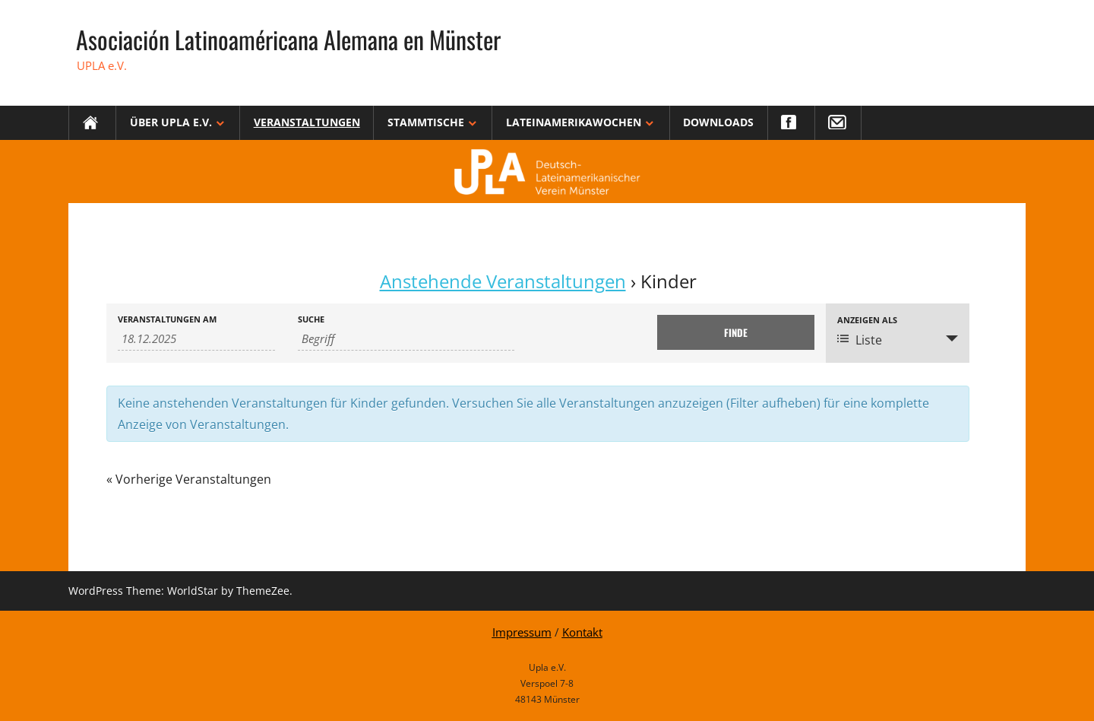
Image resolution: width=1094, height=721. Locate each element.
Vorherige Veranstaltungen (188, 479)
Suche (311, 319)
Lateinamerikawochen (573, 122)
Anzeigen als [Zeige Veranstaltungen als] (867, 320)
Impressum (522, 632)
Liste (859, 340)
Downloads (718, 122)
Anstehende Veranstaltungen (503, 281)
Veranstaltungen (307, 122)
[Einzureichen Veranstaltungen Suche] (735, 332)
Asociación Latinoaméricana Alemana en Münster (288, 39)
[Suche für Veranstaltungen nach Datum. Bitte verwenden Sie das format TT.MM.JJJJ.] (196, 339)
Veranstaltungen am (167, 319)
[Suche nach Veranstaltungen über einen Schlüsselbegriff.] (406, 339)
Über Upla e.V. (171, 122)
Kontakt (582, 632)
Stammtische (425, 122)
